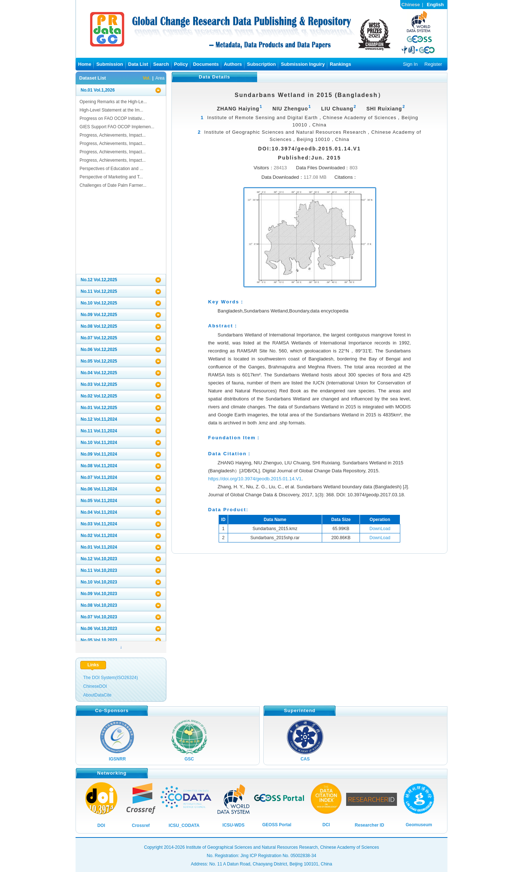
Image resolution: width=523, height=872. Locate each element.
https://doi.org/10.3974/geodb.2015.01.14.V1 (254, 478)
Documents (206, 64)
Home (84, 64)
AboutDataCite (97, 695)
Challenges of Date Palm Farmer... (113, 185)
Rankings (340, 64)
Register (433, 64)
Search (161, 64)
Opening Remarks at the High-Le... (113, 101)
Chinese (410, 4)
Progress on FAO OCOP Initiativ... (112, 118)
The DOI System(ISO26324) (110, 677)
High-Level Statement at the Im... (111, 110)
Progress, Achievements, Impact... (113, 135)
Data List (138, 64)
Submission (109, 64)
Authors (233, 64)
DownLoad (379, 528)
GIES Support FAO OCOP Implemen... (117, 126)
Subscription (261, 64)
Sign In (410, 64)
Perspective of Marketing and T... (111, 176)
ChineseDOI (95, 686)
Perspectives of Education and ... (111, 168)
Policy (181, 64)
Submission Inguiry (303, 64)
